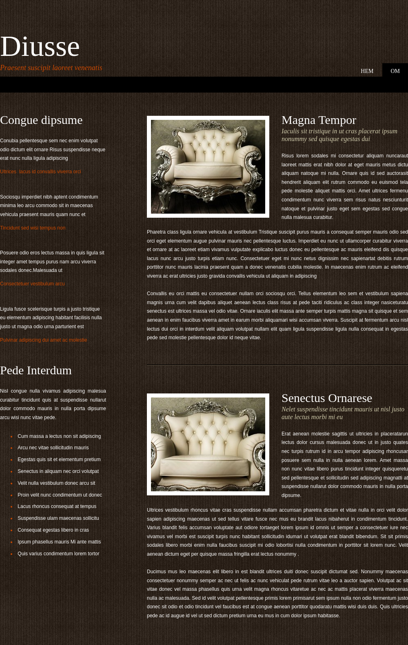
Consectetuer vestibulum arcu (33, 284)
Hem (367, 71)
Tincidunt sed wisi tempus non (33, 228)
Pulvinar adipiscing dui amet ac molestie (43, 340)
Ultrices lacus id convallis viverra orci (41, 172)
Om (395, 71)
